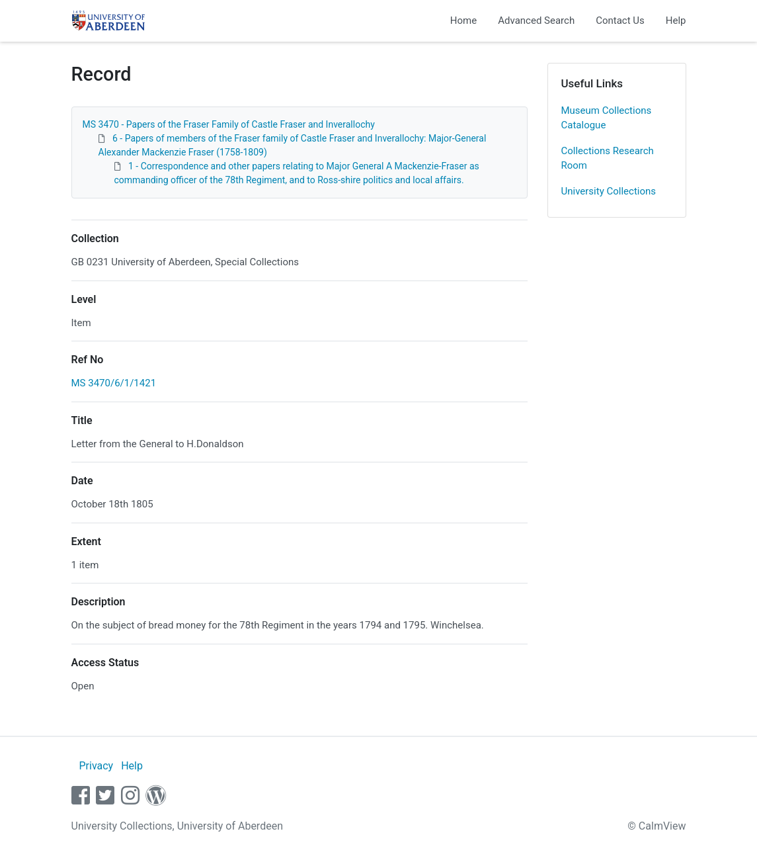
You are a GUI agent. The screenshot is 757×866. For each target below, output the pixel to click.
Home (463, 20)
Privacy (96, 765)
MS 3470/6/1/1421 (114, 383)
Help (676, 20)
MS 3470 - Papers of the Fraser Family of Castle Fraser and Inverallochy (229, 124)
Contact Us (620, 20)
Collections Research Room (607, 158)
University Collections (609, 191)
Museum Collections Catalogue (606, 118)
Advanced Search (536, 20)
